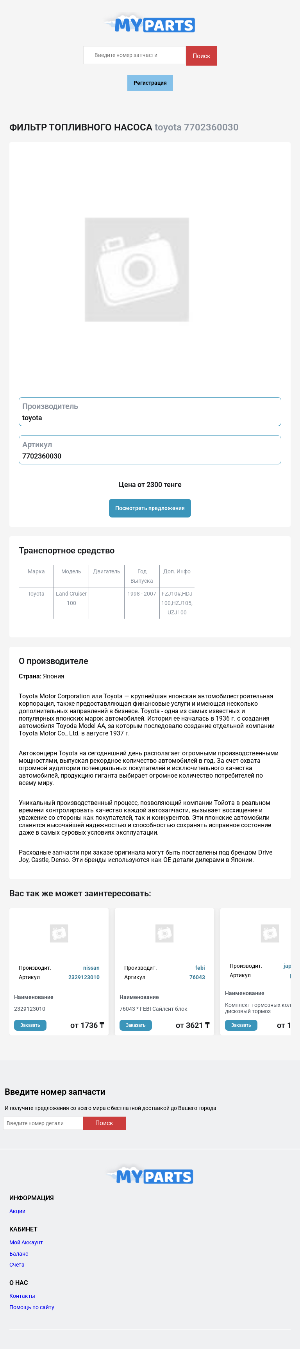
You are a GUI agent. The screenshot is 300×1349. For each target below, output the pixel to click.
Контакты (22, 1296)
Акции (17, 1211)
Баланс (18, 1254)
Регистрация (150, 83)
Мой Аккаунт (26, 1242)
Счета (17, 1265)
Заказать (30, 1025)
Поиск (202, 56)
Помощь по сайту (31, 1307)
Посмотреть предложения (150, 508)
